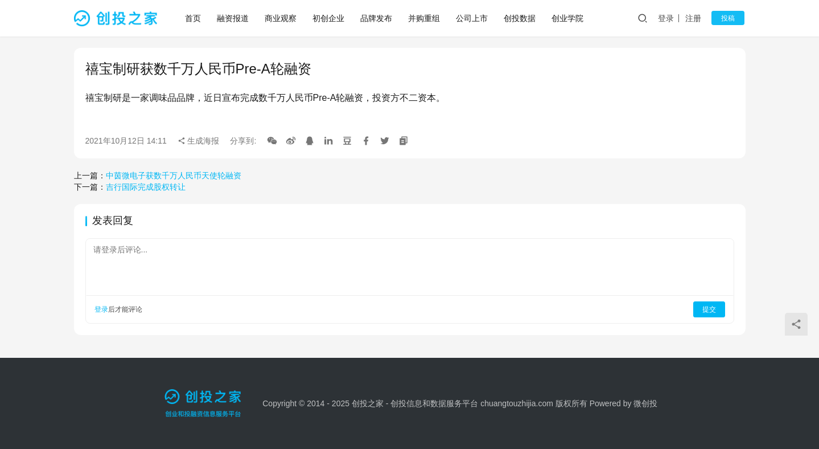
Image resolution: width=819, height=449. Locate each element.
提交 (709, 309)
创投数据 (520, 18)
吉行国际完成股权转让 (146, 186)
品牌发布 (376, 18)
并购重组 (424, 18)
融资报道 (233, 18)
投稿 (729, 18)
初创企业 (328, 18)
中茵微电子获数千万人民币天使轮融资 (173, 175)
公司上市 (472, 18)
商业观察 (281, 18)
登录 (669, 18)
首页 (193, 18)
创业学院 (567, 18)
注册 (697, 18)
